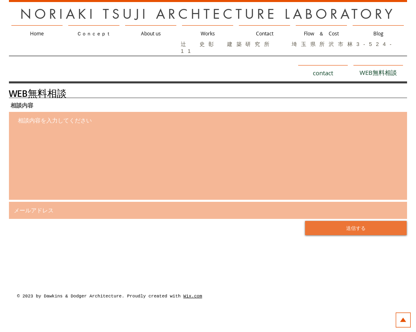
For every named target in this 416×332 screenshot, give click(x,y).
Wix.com (192, 296)
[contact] (323, 72)
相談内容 (22, 105)
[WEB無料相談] (378, 72)
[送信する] (356, 228)
